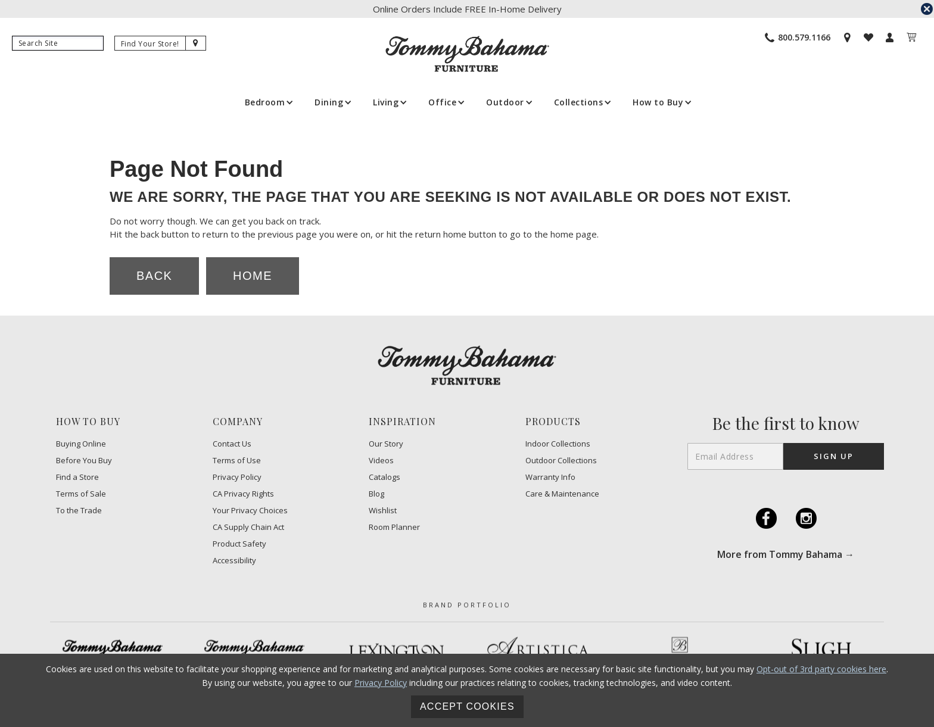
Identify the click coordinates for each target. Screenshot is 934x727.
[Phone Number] (797, 37)
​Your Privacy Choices (250, 510)
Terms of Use (237, 460)
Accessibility (234, 560)
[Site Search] (196, 43)
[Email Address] (735, 456)
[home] (467, 54)
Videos (381, 460)
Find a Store (77, 477)
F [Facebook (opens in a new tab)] (766, 518)
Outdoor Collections (561, 460)
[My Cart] (911, 37)
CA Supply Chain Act (248, 527)
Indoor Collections (557, 444)
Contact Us (232, 444)
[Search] (58, 43)
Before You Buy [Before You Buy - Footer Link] (84, 460)
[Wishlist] (868, 37)
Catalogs (384, 477)
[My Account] (890, 37)
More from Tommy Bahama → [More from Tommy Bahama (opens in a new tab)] (785, 554)
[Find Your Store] (150, 44)
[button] (268, 102)
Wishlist (383, 510)
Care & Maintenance (562, 494)
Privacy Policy (237, 477)
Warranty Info (550, 477)
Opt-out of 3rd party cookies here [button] (821, 669)
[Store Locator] (847, 37)
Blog (376, 494)
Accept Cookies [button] (467, 706)
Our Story (386, 444)
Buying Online (81, 444)
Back (154, 275)
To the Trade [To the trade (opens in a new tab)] (79, 510)
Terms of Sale (81, 494)
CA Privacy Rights (243, 494)
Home (252, 275)
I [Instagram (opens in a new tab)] (806, 518)
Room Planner (394, 527)
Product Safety (239, 544)
